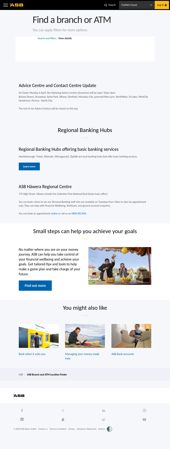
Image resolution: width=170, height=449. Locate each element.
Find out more (34, 289)
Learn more (28, 168)
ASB (20, 379)
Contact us (43, 434)
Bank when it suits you (31, 358)
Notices (102, 434)
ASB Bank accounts (123, 358)
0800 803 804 (78, 216)
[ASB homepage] (17, 4)
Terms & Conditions (58, 434)
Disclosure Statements (87, 434)
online (53, 216)
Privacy (72, 434)
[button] (5, 5)
